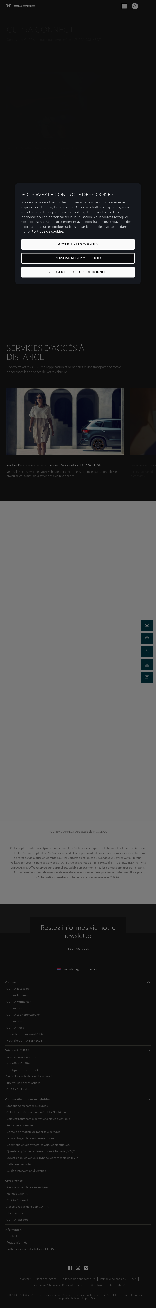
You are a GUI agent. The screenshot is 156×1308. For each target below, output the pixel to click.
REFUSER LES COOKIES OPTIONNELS (78, 272)
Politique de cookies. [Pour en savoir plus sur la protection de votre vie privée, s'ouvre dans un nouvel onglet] (47, 232)
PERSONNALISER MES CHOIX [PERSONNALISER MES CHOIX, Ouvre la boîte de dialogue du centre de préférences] (78, 258)
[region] (78, 233)
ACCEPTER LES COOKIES (78, 244)
